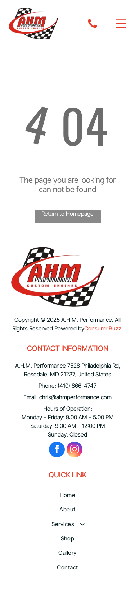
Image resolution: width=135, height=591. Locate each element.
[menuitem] (67, 495)
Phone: (47, 385)
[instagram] (74, 450)
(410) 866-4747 (77, 385)
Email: (30, 397)
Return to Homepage (67, 213)
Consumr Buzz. (103, 328)
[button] (121, 23)
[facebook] (57, 450)
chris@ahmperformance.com (75, 397)
